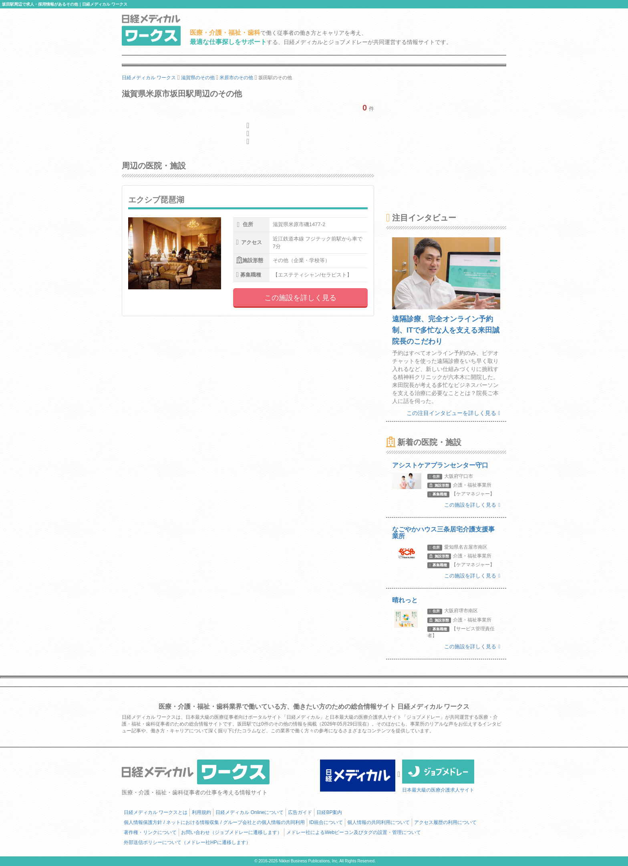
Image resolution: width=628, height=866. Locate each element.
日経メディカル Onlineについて (249, 812)
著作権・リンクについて (150, 832)
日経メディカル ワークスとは (155, 812)
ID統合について (326, 822)
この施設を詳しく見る (300, 298)
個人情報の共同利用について (378, 822)
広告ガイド (300, 812)
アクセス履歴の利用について (445, 822)
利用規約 (201, 812)
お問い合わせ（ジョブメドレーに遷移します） (231, 832)
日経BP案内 (329, 812)
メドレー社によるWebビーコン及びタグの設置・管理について (353, 832)
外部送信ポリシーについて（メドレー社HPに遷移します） (187, 842)
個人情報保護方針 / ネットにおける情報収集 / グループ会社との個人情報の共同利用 (214, 822)
